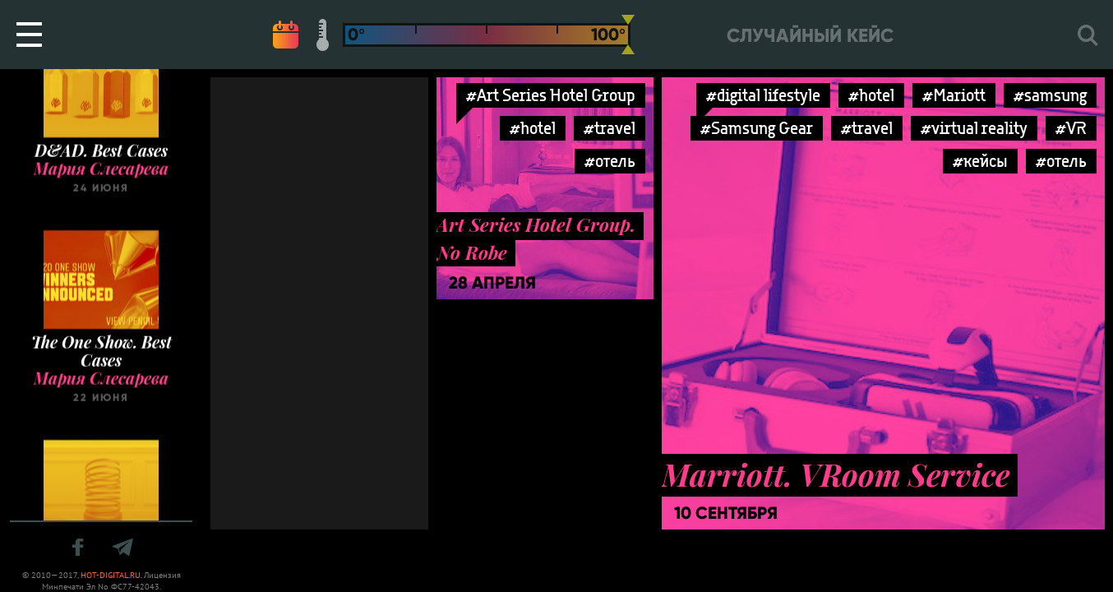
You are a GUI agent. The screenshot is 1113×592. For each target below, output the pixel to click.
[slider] (628, 34)
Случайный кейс (810, 36)
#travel (609, 128)
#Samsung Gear (756, 128)
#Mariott (954, 95)
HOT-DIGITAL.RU (111, 575)
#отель (609, 161)
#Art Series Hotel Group (550, 95)
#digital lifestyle (763, 95)
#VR (1071, 128)
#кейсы (980, 161)
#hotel (533, 128)
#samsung (1050, 95)
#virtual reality (974, 128)
